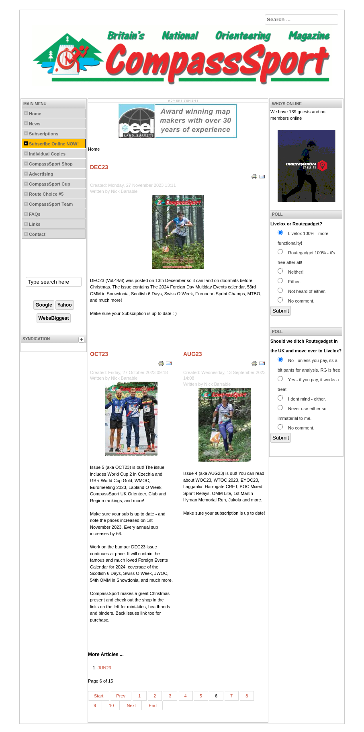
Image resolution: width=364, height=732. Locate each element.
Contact (37, 234)
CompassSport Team (51, 204)
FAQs (35, 214)
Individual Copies (47, 153)
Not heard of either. (302, 291)
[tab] (82, 341)
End (153, 705)
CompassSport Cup (49, 184)
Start (98, 695)
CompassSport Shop (51, 164)
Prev (120, 695)
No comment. (296, 301)
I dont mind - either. (302, 399)
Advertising (41, 174)
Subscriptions (43, 133)
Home (35, 113)
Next (131, 705)
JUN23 (104, 667)
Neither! (291, 272)
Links (35, 224)
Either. (289, 281)
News (35, 123)
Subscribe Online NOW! (54, 143)
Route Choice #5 (46, 194)
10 (111, 705)
